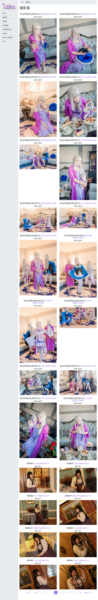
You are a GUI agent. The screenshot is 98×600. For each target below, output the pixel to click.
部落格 (5, 21)
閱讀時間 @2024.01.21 (42, 528)
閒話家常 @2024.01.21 (82, 496)
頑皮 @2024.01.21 (41, 560)
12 (67, 592)
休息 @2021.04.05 (48, 235)
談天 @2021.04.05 (88, 77)
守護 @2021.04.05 (88, 140)
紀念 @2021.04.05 (88, 203)
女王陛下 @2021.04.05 (42, 302)
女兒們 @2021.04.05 (82, 302)
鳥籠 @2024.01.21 (81, 560)
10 (59, 592)
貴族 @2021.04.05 (48, 140)
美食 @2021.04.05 (48, 366)
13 (71, 592)
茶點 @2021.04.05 (48, 203)
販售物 (5, 33)
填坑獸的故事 (7, 29)
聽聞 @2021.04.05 (48, 77)
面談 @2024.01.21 (81, 463)
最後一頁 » (87, 592)
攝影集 (5, 17)
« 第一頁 (27, 592)
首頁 (22, 2)
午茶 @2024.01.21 (41, 496)
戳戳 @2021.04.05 (48, 14)
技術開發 (5, 25)
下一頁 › (79, 592)
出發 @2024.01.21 (41, 463)
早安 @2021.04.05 (48, 398)
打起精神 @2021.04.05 (82, 399)
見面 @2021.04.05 (88, 366)
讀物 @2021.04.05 (88, 14)
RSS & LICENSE (8, 37)
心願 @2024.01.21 (81, 528)
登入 (4, 41)
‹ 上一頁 (35, 592)
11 (63, 592)
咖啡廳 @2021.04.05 (82, 236)
